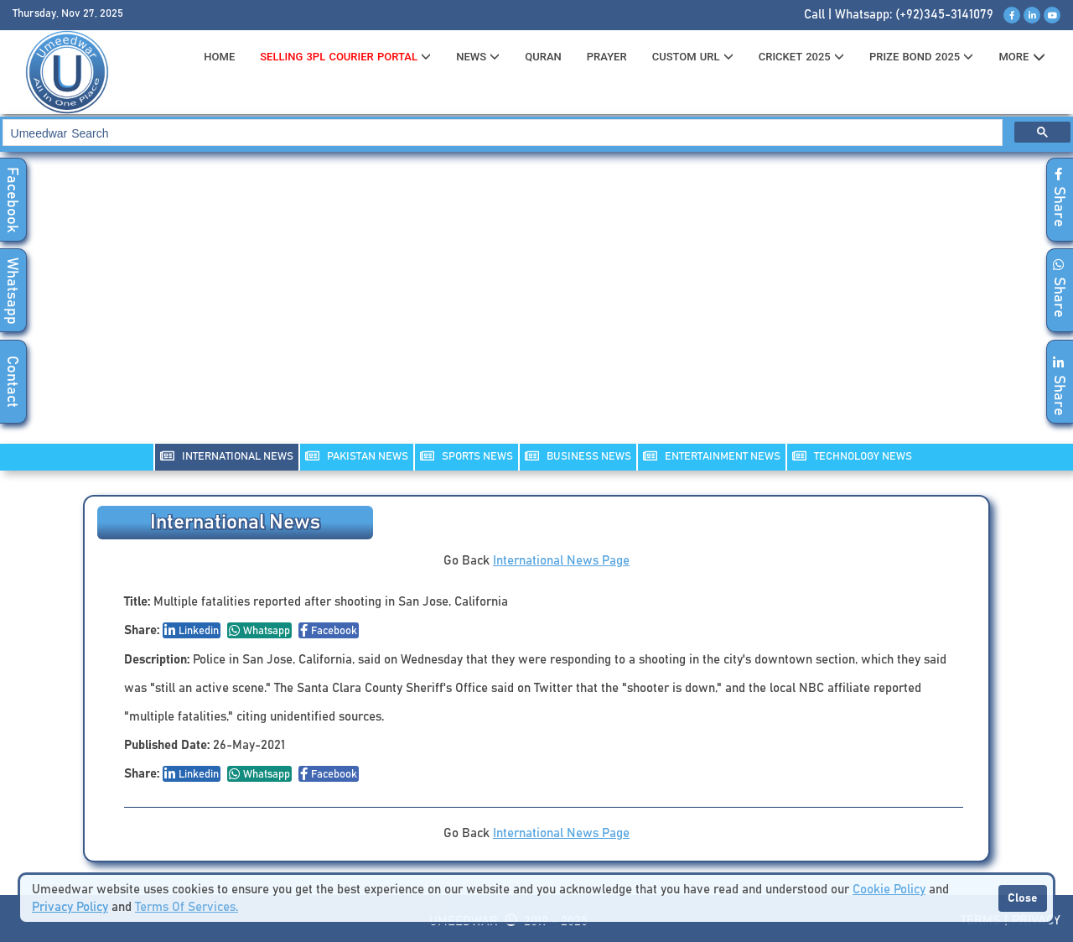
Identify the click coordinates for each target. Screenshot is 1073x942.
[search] (501, 133)
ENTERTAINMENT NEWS (711, 456)
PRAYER (607, 56)
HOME (219, 56)
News (478, 56)
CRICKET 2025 (801, 56)
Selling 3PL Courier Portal (345, 56)
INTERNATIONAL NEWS (226, 456)
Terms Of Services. (186, 907)
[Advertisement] (536, 308)
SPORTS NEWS (466, 456)
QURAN (543, 56)
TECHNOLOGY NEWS (852, 456)
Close (1023, 898)
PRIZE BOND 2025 (921, 56)
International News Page (561, 560)
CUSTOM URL (692, 56)
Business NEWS (578, 456)
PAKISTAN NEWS (356, 456)
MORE (1021, 57)
